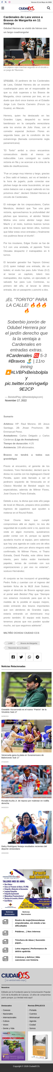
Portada (32, 1010)
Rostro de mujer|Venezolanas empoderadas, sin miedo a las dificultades (30, 923)
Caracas (6, 1010)
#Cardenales (19, 355)
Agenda (32, 1021)
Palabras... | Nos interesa (27, 931)
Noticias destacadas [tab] (10, 913)
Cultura (6, 1021)
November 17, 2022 (16, 400)
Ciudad (32, 1025)
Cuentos (33, 1014)
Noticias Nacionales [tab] (26, 913)
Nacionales (8, 1014)
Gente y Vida (8, 1028)
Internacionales (9, 1017)
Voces (5, 1025)
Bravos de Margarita (29, 643)
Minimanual (34, 1017)
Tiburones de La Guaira (17, 648)
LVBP (10, 643)
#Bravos (16, 361)
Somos (32, 1028)
